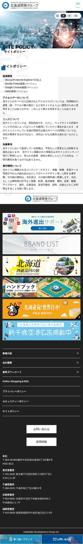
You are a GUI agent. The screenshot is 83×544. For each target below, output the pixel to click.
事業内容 (7, 353)
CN (76, 15)
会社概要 (7, 362)
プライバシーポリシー (14, 391)
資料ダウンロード (12, 372)
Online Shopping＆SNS (16, 381)
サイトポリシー (11, 411)
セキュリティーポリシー (16, 401)
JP (63, 15)
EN (69, 15)
